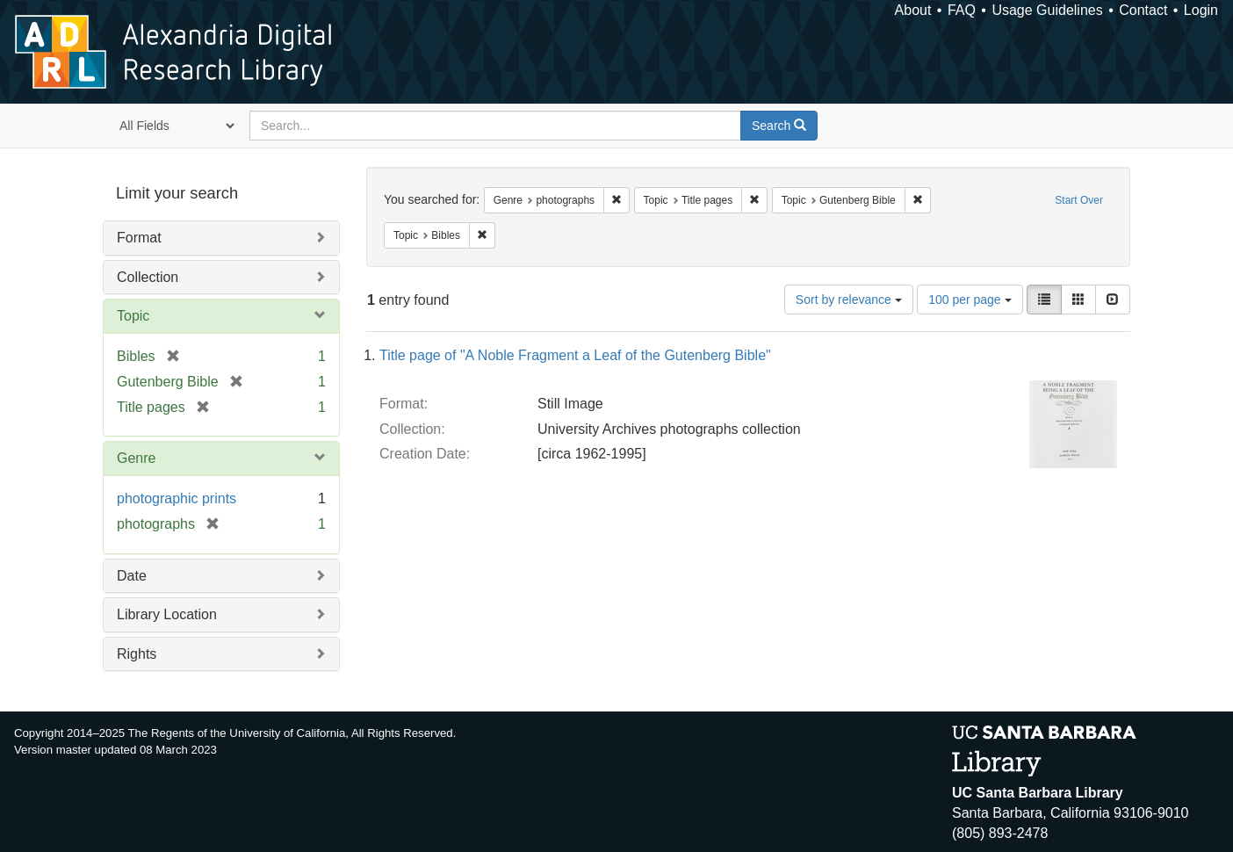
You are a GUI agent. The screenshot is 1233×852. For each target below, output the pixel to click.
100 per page (969, 299)
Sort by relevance (849, 299)
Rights (136, 653)
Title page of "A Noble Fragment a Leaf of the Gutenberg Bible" (575, 355)
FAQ (962, 10)
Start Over (1079, 200)
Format (139, 237)
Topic (133, 315)
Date (132, 575)
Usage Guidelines (1046, 10)
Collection (147, 277)
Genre (136, 458)
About (913, 10)
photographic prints (176, 498)
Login (1201, 10)
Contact (1143, 10)
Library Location (167, 614)
